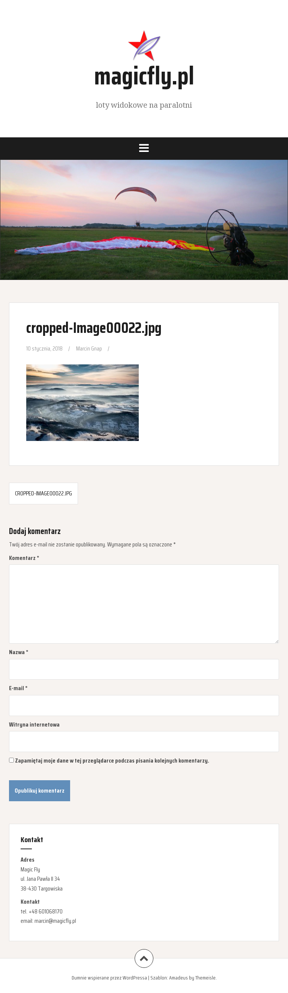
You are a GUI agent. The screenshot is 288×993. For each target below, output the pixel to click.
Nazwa (18, 652)
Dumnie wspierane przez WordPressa (109, 977)
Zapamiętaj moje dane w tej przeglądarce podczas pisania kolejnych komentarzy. (112, 760)
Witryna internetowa (34, 724)
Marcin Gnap (89, 348)
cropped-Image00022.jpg (43, 493)
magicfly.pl (144, 75)
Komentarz (24, 558)
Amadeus (178, 977)
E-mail (18, 688)
